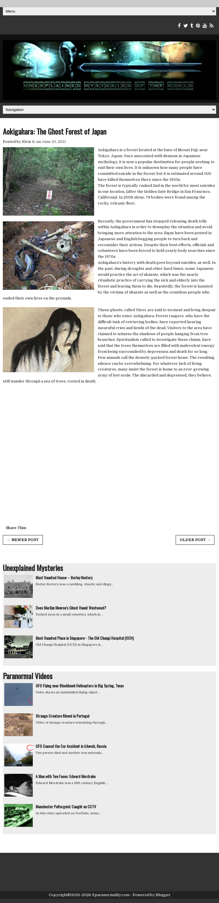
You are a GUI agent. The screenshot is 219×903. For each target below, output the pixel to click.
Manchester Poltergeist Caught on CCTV (66, 806)
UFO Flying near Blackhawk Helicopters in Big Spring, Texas (80, 686)
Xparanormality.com (110, 895)
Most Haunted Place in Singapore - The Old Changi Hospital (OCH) (85, 638)
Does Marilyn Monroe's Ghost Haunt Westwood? (71, 608)
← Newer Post (23, 540)
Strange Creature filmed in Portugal (62, 716)
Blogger (163, 895)
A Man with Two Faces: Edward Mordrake (66, 776)
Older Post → (195, 540)
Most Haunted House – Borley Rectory (64, 577)
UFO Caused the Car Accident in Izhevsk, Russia (71, 746)
